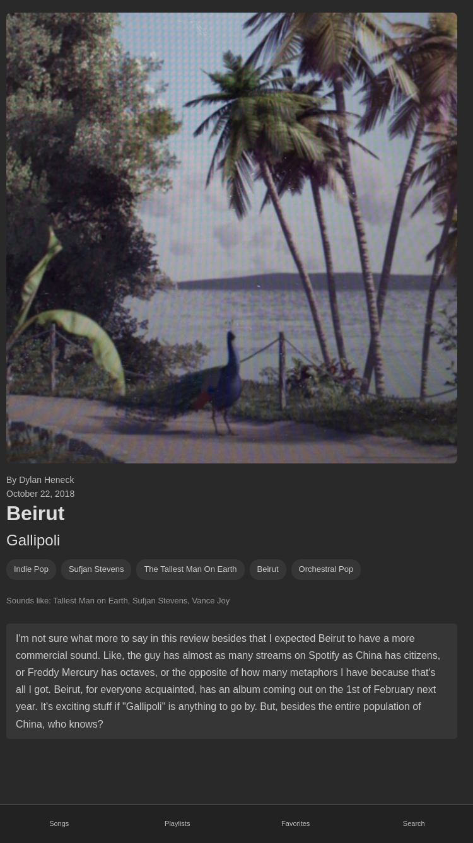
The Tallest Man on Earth (190, 569)
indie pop (31, 569)
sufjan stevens (96, 569)
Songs (59, 823)
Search (414, 823)
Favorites (295, 823)
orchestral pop (326, 569)
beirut (268, 569)
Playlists (177, 823)
